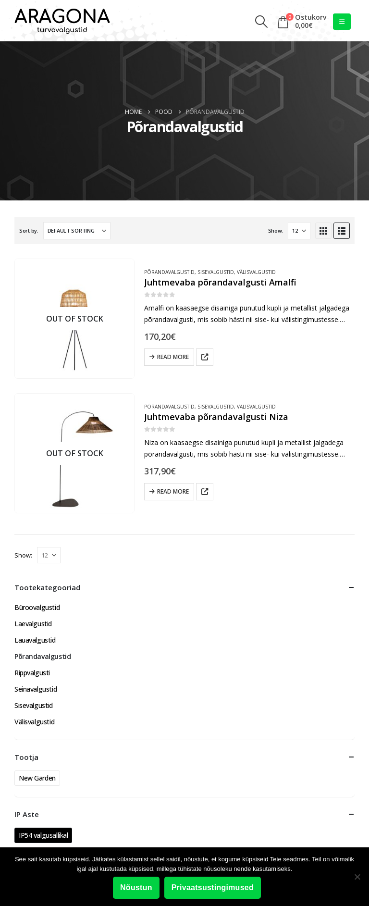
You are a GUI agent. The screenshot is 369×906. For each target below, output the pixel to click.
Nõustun (136, 887)
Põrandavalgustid (169, 272)
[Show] (299, 230)
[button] (261, 21)
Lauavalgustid (35, 640)
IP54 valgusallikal (43, 835)
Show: (275, 230)
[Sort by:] (77, 230)
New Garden (37, 777)
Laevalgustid (33, 623)
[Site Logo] (62, 21)
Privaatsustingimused (213, 887)
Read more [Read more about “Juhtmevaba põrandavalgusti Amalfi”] (173, 357)
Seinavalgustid (35, 689)
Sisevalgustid (215, 272)
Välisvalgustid (256, 272)
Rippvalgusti (32, 672)
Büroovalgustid (37, 607)
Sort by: (28, 230)
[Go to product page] (74, 318)
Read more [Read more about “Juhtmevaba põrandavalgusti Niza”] (173, 491)
